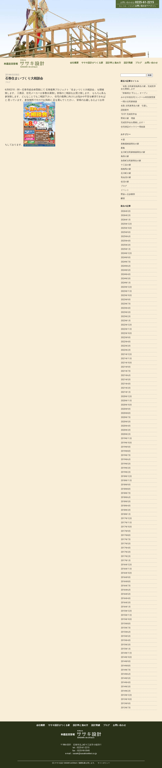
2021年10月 (126, 363)
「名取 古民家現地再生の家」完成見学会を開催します (138, 87)
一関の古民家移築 (129, 101)
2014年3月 (125, 686)
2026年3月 (125, 211)
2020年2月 (125, 434)
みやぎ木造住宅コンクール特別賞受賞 (138, 97)
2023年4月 (125, 308)
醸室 (123, 198)
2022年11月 (126, 329)
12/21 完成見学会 (129, 114)
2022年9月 (125, 337)
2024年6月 (125, 266)
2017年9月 (125, 531)
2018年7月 (125, 493)
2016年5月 (125, 594)
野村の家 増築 (128, 118)
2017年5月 (125, 543)
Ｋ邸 (123, 139)
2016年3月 (125, 602)
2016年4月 (125, 598)
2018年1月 (125, 514)
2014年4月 (125, 682)
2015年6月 (125, 632)
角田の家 (125, 156)
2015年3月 (125, 644)
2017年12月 (126, 518)
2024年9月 (125, 257)
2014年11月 (126, 653)
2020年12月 (126, 396)
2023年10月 (126, 295)
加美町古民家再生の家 (131, 160)
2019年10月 (126, 443)
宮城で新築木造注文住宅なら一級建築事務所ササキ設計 (24, 63)
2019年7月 (125, 455)
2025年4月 (125, 241)
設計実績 (128, 62)
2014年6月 (125, 674)
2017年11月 (126, 522)
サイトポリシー (104, 763)
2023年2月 (125, 316)
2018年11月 (126, 480)
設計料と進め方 (113, 62)
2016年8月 (125, 581)
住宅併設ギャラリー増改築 (133, 127)
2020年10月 (126, 405)
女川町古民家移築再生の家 (133, 152)
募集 (123, 148)
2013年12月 (126, 695)
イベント (125, 190)
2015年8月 (125, 623)
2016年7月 (125, 586)
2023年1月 (125, 320)
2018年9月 (125, 484)
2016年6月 (125, 590)
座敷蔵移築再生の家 (130, 144)
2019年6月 (125, 459)
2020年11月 (126, 400)
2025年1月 (125, 249)
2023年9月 (125, 299)
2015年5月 (125, 636)
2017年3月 (125, 552)
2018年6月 (125, 497)
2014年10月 (126, 657)
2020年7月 (125, 417)
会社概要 (74, 62)
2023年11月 (126, 291)
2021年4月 (125, 384)
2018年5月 (125, 501)
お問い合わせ (151, 62)
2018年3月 (125, 510)
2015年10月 (126, 619)
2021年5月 (125, 379)
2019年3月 (125, 468)
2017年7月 (125, 539)
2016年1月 (125, 607)
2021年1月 (125, 392)
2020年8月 (125, 413)
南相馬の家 (126, 169)
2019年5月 (125, 464)
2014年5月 (125, 678)
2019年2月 (125, 472)
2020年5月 (125, 421)
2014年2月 (125, 691)
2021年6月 (125, 375)
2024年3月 (125, 278)
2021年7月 (125, 371)
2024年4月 (125, 274)
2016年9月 (125, 577)
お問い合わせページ (143, 6)
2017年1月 (125, 560)
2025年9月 (125, 232)
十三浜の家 (126, 165)
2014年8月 (125, 666)
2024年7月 (125, 262)
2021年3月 (125, 388)
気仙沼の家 (126, 177)
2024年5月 (125, 270)
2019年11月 (126, 438)
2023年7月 (125, 304)
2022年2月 (125, 350)
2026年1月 (125, 220)
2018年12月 (126, 476)
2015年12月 (126, 611)
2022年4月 (125, 341)
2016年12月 (126, 564)
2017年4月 (125, 548)
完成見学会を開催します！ (133, 122)
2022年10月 (126, 333)
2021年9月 (125, 367)
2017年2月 (125, 556)
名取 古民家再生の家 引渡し (134, 106)
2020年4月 (125, 426)
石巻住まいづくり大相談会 (26, 78)
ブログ (138, 62)
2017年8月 (125, 535)
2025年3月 (125, 245)
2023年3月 (125, 312)
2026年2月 (125, 215)
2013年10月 (126, 699)
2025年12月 (126, 224)
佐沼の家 (125, 181)
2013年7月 (125, 707)
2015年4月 (125, 640)
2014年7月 (125, 670)
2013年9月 (125, 703)
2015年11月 (126, 615)
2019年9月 (125, 447)
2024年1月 (125, 283)
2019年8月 (125, 451)
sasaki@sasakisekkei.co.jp (85, 753)
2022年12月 (126, 325)
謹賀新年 (125, 110)
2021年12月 (126, 354)
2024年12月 (126, 253)
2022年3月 (125, 346)
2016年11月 (126, 569)
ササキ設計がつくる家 (92, 62)
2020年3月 (125, 430)
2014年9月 (125, 661)
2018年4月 (125, 506)
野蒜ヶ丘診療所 (128, 194)
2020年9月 (125, 409)
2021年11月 (126, 358)
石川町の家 (126, 173)
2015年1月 (125, 649)
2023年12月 (126, 287)
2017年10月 (126, 527)
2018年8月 (125, 489)
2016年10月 (126, 573)
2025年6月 (125, 236)
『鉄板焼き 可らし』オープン (134, 93)
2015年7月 (125, 628)
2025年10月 (126, 228)
